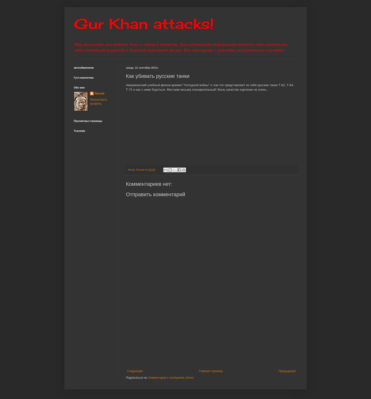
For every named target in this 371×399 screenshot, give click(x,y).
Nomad (99, 93)
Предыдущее (287, 371)
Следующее (135, 371)
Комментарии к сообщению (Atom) (171, 377)
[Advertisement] (240, 334)
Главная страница (211, 371)
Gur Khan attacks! (144, 23)
